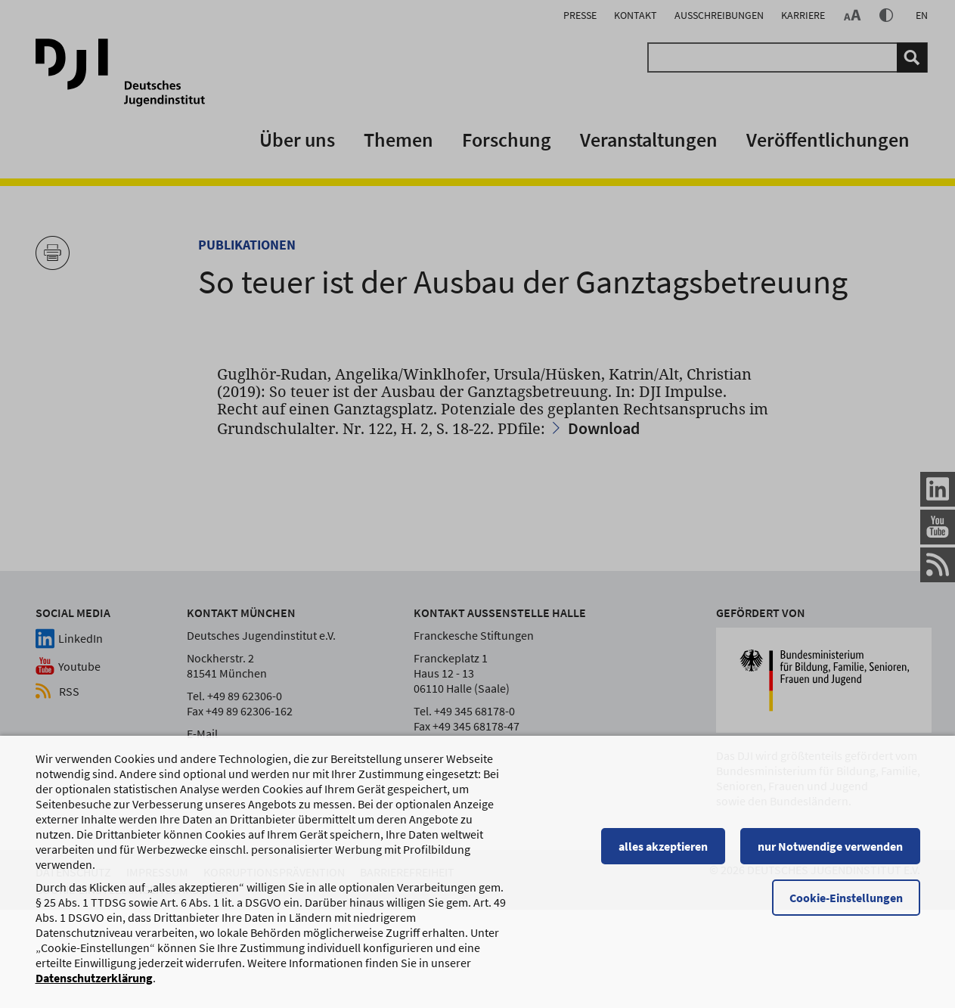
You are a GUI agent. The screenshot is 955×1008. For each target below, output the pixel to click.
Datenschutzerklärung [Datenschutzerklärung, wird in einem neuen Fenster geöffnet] (94, 992)
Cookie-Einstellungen (846, 912)
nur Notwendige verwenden (830, 861)
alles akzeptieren (663, 861)
